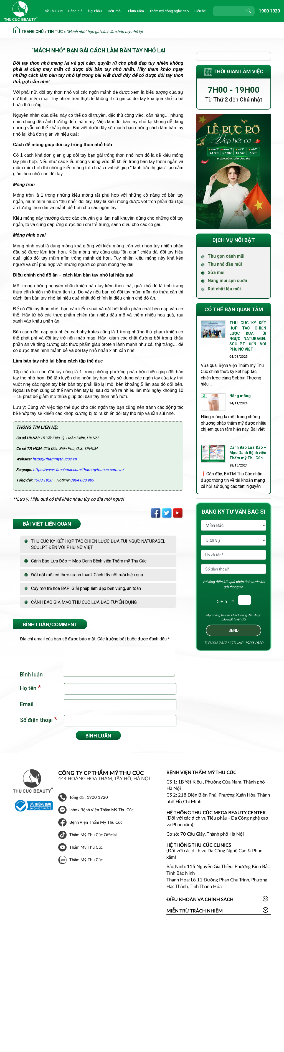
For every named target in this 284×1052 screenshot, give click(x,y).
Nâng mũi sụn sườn (227, 280)
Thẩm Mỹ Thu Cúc (86, 847)
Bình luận (31, 674)
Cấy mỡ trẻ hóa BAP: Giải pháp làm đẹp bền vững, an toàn (86, 588)
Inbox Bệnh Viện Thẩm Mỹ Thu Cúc (101, 810)
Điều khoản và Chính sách (200, 899)
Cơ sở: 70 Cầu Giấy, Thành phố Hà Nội (205, 834)
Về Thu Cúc (54, 11)
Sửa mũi (216, 272)
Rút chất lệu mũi (224, 288)
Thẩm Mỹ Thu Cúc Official (93, 835)
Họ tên (30, 688)
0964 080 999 (82, 480)
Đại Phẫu (95, 11)
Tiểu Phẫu (115, 11)
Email (27, 704)
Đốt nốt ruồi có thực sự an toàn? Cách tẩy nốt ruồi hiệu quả (87, 574)
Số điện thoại (38, 720)
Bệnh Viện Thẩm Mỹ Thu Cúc (95, 822)
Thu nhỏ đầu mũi (225, 264)
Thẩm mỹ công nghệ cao (169, 11)
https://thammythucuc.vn (54, 459)
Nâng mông (240, 396)
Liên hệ (200, 11)
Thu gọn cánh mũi (226, 256)
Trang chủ (32, 31)
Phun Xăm (136, 11)
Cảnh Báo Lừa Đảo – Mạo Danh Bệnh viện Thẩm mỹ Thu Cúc (88, 561)
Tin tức (55, 31)
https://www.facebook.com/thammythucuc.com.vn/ (78, 469)
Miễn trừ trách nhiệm (194, 911)
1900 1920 (269, 11)
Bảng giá (75, 11)
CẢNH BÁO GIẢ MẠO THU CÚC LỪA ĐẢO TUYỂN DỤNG (84, 602)
